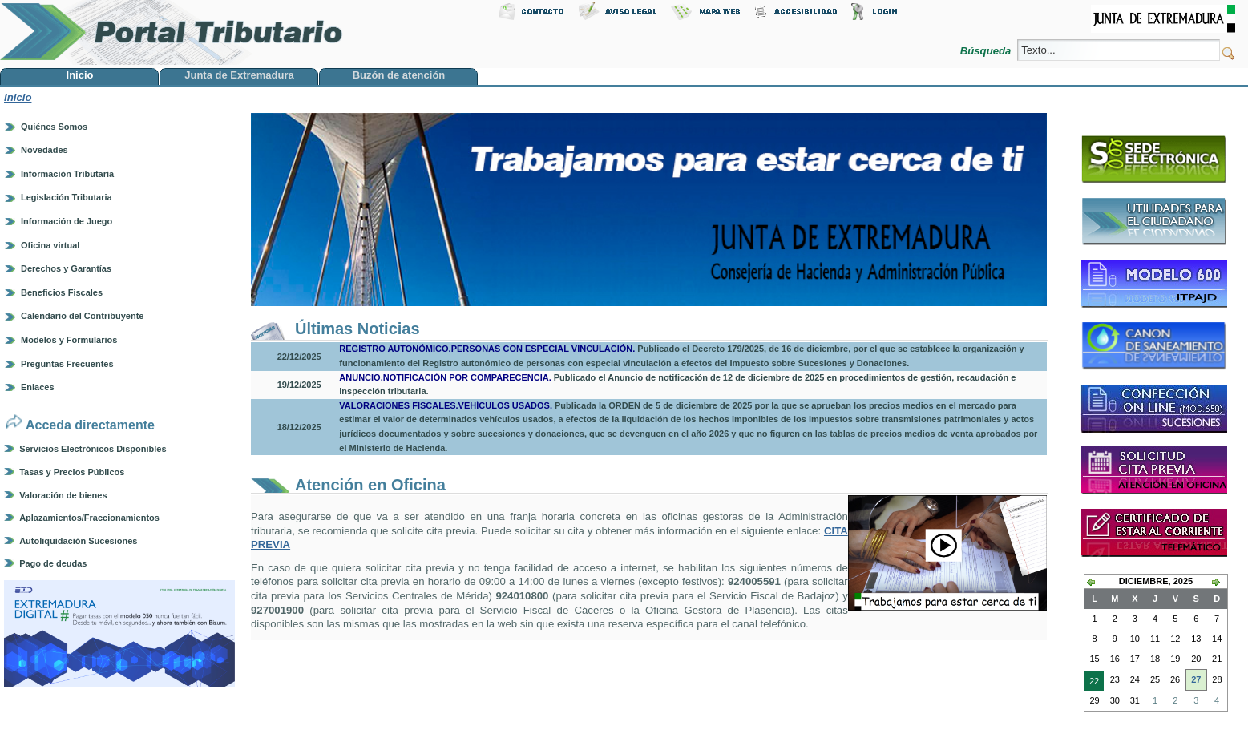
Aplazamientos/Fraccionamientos (89, 517)
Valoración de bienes (63, 495)
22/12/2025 (299, 356)
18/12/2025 (299, 427)
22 (1091, 683)
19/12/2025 (299, 384)
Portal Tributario (171, 32)
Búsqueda (987, 51)
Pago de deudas (53, 563)
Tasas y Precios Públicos (71, 472)
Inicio (17, 97)
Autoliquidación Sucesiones (78, 541)
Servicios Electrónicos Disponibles (92, 449)
